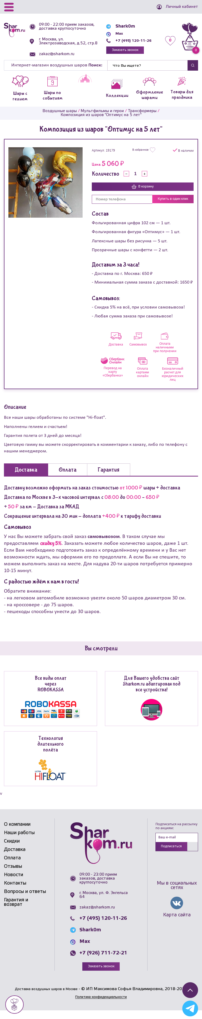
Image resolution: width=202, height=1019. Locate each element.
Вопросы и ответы (25, 900)
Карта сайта (177, 925)
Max (113, 37)
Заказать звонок (121, 54)
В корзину (142, 195)
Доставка (15, 858)
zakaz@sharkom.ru (58, 62)
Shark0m (118, 30)
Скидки (12, 850)
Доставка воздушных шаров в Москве (46, 998)
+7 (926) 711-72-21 (103, 961)
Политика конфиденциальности (101, 1006)
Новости (13, 883)
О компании (17, 833)
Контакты (15, 892)
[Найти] (147, 73)
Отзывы (13, 875)
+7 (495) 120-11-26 (130, 44)
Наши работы (19, 841)
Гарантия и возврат (16, 910)
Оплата (12, 866)
